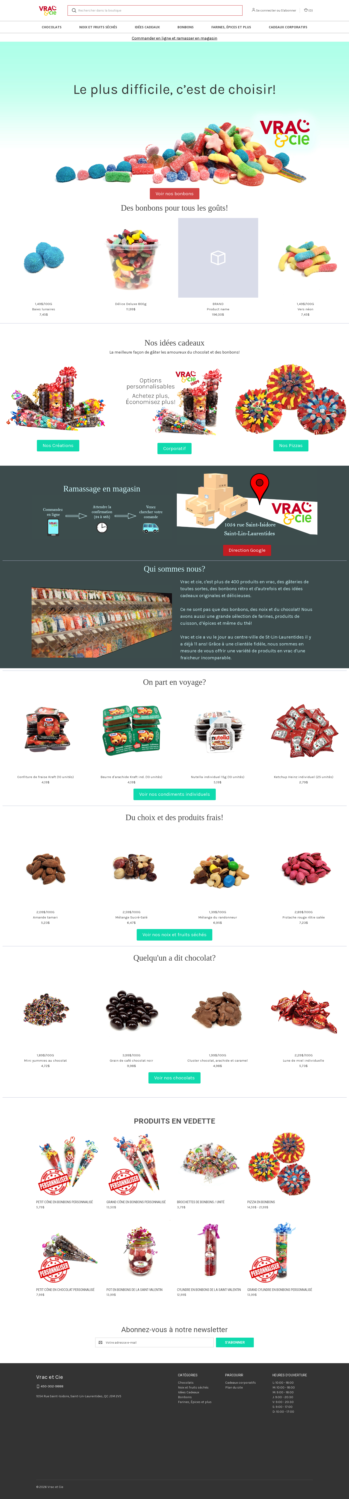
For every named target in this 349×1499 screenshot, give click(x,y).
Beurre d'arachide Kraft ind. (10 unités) (131, 777)
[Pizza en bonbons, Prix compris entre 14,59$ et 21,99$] (280, 1164)
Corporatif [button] (174, 448)
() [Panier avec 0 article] (308, 10)
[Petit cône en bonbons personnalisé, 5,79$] (69, 1164)
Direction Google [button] (247, 550)
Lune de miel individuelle (303, 1060)
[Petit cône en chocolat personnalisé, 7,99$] (69, 1252)
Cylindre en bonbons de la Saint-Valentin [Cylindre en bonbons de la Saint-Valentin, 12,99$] (209, 1290)
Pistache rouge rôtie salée (303, 917)
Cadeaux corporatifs (288, 27)
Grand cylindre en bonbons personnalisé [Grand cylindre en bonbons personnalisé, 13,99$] (279, 1290)
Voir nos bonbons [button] (175, 193)
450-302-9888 (52, 1386)
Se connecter (266, 10)
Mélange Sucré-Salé (131, 917)
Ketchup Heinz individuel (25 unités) (303, 777)
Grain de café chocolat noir (131, 1060)
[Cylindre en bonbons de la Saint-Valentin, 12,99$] (210, 1252)
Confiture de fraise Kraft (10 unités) (45, 777)
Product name (218, 309)
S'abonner (288, 10)
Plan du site (234, 1387)
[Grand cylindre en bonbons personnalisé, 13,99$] (280, 1252)
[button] (175, 37)
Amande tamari (45, 917)
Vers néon (305, 309)
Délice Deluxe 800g (131, 304)
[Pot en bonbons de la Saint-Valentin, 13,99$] (139, 1252)
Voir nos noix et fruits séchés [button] (174, 934)
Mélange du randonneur (217, 917)
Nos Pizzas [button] (291, 445)
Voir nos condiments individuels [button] (174, 794)
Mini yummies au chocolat (45, 1060)
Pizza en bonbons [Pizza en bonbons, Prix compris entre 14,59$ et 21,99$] (261, 1202)
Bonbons (185, 27)
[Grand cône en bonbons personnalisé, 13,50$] (139, 1164)
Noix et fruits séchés (98, 27)
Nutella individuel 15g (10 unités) (217, 777)
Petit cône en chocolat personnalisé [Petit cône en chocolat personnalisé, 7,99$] (65, 1290)
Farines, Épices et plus (231, 27)
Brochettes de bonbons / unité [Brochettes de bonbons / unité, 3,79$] (201, 1202)
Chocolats (52, 27)
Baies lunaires (43, 309)
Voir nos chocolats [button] (174, 1078)
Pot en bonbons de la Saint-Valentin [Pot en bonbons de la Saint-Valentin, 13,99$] (134, 1290)
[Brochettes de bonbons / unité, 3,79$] (210, 1164)
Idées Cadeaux (147, 27)
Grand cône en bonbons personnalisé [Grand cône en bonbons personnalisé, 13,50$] (136, 1202)
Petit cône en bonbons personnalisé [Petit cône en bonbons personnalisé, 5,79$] (64, 1202)
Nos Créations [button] (58, 445)
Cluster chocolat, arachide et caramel (217, 1060)
